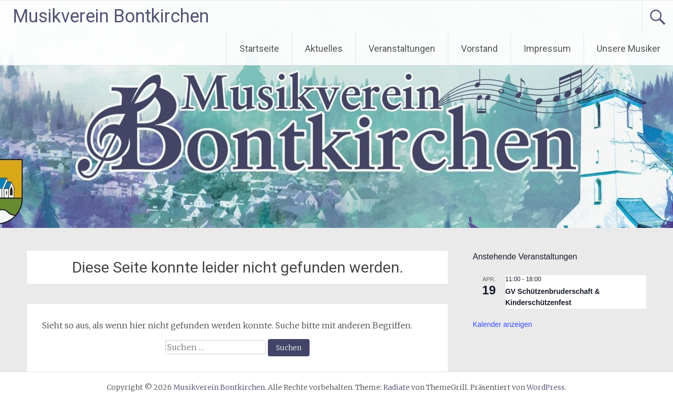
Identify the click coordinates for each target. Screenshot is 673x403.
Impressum (547, 48)
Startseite (259, 48)
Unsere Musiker (628, 48)
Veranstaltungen (402, 48)
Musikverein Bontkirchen (111, 16)
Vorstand (479, 48)
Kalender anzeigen (502, 324)
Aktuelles (324, 48)
